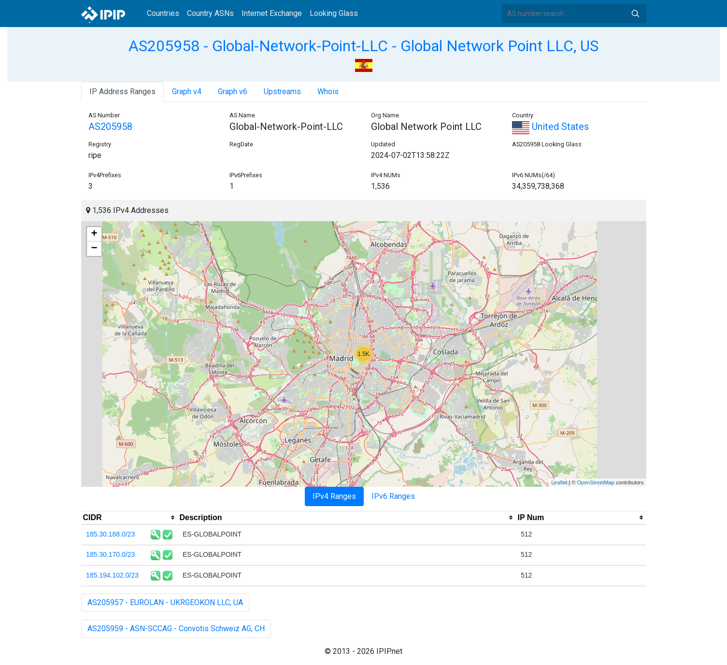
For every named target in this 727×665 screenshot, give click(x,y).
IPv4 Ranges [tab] (334, 496)
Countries (163, 13)
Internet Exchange (272, 13)
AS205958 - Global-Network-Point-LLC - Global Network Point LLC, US (363, 46)
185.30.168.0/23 (110, 534)
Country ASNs (210, 13)
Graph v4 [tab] (186, 91)
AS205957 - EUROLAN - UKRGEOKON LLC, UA (165, 602)
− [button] (94, 248)
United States (550, 126)
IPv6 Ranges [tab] (393, 496)
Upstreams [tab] (282, 91)
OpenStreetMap (595, 482)
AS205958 (110, 126)
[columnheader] (129, 517)
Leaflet (559, 482)
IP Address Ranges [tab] (122, 91)
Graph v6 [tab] (232, 91)
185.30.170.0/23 (110, 554)
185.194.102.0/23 (112, 575)
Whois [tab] (328, 91)
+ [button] (94, 234)
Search (635, 13)
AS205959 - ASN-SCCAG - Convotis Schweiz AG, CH (176, 628)
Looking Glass (334, 13)
